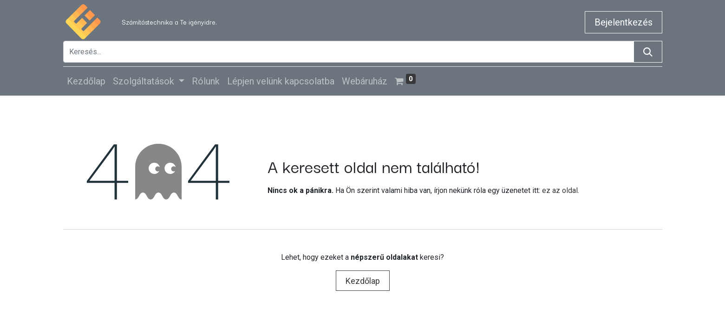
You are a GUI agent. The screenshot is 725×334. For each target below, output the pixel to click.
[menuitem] (86, 81)
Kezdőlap (363, 281)
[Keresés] (648, 52)
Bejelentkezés (623, 22)
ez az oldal (560, 190)
